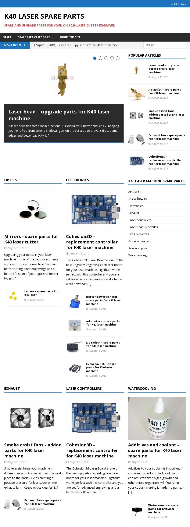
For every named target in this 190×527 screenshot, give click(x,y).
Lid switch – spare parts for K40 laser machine (103, 313)
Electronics (77, 149)
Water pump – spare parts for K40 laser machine (166, 500)
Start (7, 37)
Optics (10, 149)
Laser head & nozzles (143, 227)
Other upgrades (139, 241)
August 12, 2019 (17, 217)
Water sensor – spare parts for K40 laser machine (163, 477)
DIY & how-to (137, 199)
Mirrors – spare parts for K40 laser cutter (31, 208)
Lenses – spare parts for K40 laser (41, 262)
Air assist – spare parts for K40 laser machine (164, 91)
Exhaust (133, 213)
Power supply (137, 248)
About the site (70, 37)
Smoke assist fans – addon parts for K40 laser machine (166, 114)
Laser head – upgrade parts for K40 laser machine (59, 115)
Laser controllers (139, 220)
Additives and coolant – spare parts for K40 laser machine (155, 419)
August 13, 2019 (79, 222)
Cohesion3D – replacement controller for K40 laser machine (92, 211)
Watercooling (137, 255)
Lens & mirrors (138, 234)
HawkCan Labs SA (127, 523)
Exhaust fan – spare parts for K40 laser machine (166, 137)
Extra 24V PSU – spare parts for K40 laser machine (101, 336)
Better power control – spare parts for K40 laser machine (103, 269)
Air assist (134, 192)
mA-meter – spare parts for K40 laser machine (103, 292)
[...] (47, 135)
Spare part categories (34, 37)
